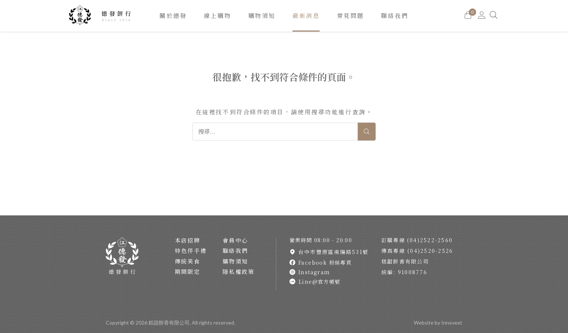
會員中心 (235, 240)
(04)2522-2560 (430, 240)
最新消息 (306, 15)
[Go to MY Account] (482, 16)
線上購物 (217, 15)
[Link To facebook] (330, 262)
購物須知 (262, 15)
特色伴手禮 (191, 250)
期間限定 (188, 271)
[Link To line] (330, 281)
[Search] (494, 16)
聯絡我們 (394, 15)
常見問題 (350, 15)
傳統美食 (188, 261)
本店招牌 (188, 240)
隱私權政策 (239, 271)
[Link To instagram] (330, 272)
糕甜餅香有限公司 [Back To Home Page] (169, 322)
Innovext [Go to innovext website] (451, 322)
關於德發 (173, 15)
